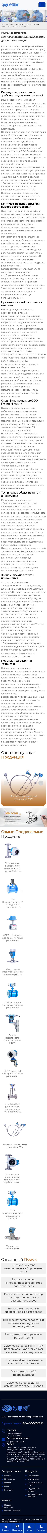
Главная (5, 25)
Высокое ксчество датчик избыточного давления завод (23, 1384)
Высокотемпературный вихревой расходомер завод (23, 1310)
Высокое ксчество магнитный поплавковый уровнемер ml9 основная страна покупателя (23, 1349)
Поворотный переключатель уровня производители (23, 1362)
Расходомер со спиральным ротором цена (23, 1336)
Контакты (41, 1528)
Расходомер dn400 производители (23, 1373)
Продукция (17, 1528)
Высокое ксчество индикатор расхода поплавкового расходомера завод (23, 1297)
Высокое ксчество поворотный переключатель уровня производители (23, 1323)
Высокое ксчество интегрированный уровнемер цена (23, 1268)
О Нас (29, 1528)
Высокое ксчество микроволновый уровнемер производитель (23, 1283)
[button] (40, 783)
